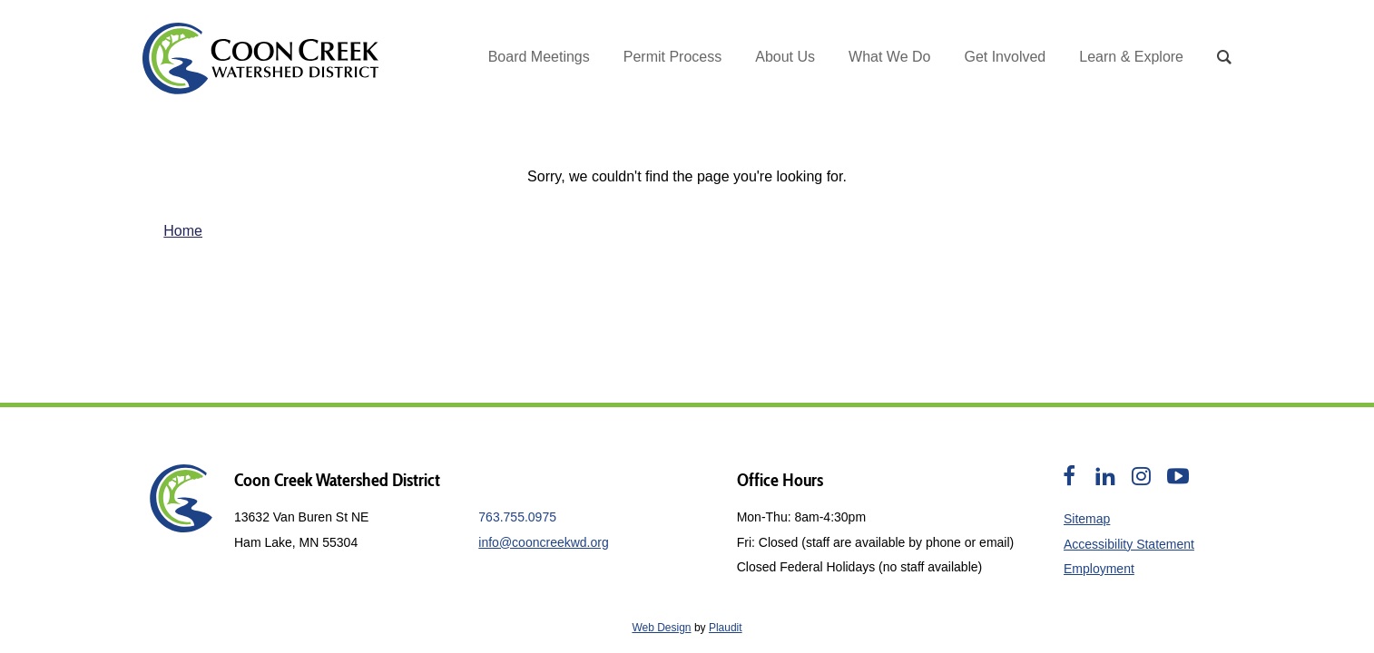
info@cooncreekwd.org (543, 542)
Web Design (661, 627)
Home (182, 231)
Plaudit (725, 627)
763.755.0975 (517, 517)
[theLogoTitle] (260, 58)
